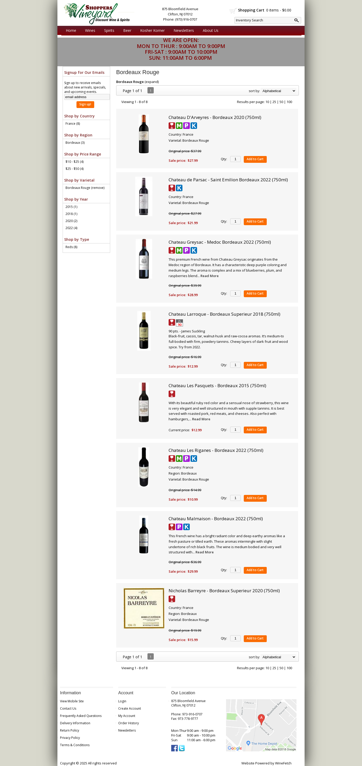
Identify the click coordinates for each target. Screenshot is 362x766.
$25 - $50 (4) (75, 168)
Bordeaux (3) (75, 142)
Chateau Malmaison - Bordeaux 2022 (216, 519)
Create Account (129, 708)
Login (122, 701)
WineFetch (283, 763)
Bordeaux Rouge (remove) (85, 187)
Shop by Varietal (79, 180)
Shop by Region (78, 135)
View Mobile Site (72, 701)
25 (274, 101)
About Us (209, 30)
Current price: (179, 430)
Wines (89, 30)
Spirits (108, 30)
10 (267, 101)
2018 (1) (71, 214)
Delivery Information (75, 723)
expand (152, 81)
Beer (126, 30)
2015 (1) (71, 207)
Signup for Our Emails (84, 72)
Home (71, 30)
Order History (128, 723)
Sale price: (177, 160)
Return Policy (69, 730)
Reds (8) (71, 247)
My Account (126, 716)
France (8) (73, 123)
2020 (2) (71, 221)
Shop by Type (76, 239)
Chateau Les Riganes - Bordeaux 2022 (216, 450)
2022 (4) (71, 228)
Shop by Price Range (82, 154)
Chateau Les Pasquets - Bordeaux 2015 (217, 385)
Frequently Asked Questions (81, 716)
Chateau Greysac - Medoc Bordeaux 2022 (220, 242)
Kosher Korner (151, 30)
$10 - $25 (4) (75, 161)
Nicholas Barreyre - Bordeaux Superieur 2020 (224, 591)
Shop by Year (76, 199)
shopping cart (233, 11)
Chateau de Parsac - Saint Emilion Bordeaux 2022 (228, 180)
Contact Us (68, 708)
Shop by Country (79, 115)
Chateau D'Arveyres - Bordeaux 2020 (215, 117)
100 (289, 101)
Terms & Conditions (75, 745)
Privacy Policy (70, 737)
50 (281, 101)
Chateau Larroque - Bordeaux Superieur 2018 (224, 314)
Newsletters (184, 30)
